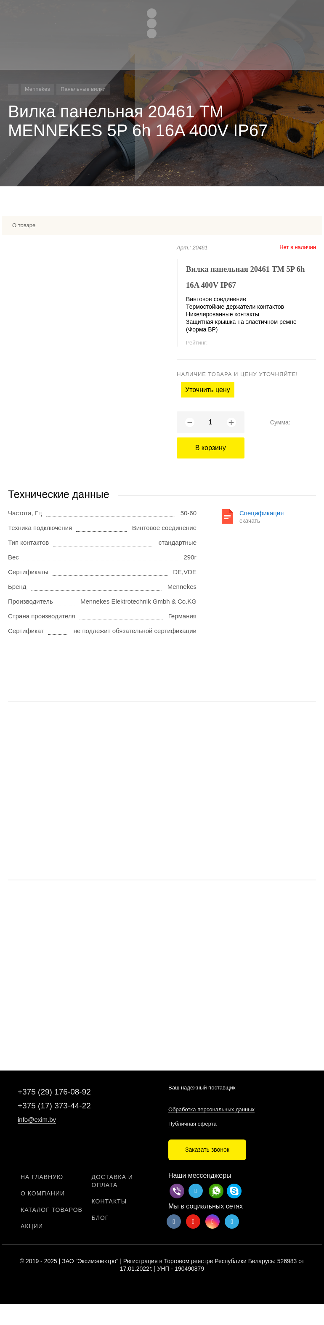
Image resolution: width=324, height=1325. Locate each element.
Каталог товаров (51, 1209)
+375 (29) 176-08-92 (54, 1091)
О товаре (23, 225)
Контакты (109, 1201)
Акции (32, 1226)
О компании (43, 1193)
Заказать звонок (207, 1149)
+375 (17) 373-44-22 (54, 1105)
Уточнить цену (207, 389)
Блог (100, 1217)
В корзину (210, 447)
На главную (42, 1177)
